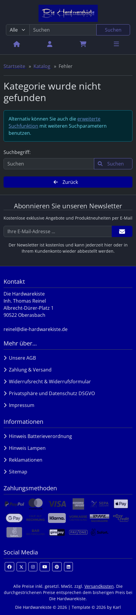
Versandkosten (99, 586)
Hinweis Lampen (25, 448)
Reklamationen (23, 460)
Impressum (19, 405)
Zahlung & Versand (28, 369)
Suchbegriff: (17, 152)
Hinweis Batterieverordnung (38, 436)
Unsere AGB (20, 358)
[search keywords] (63, 29)
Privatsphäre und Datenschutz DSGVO (49, 393)
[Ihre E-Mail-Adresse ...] (58, 231)
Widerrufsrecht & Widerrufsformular (47, 381)
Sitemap (15, 471)
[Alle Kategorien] (18, 29)
